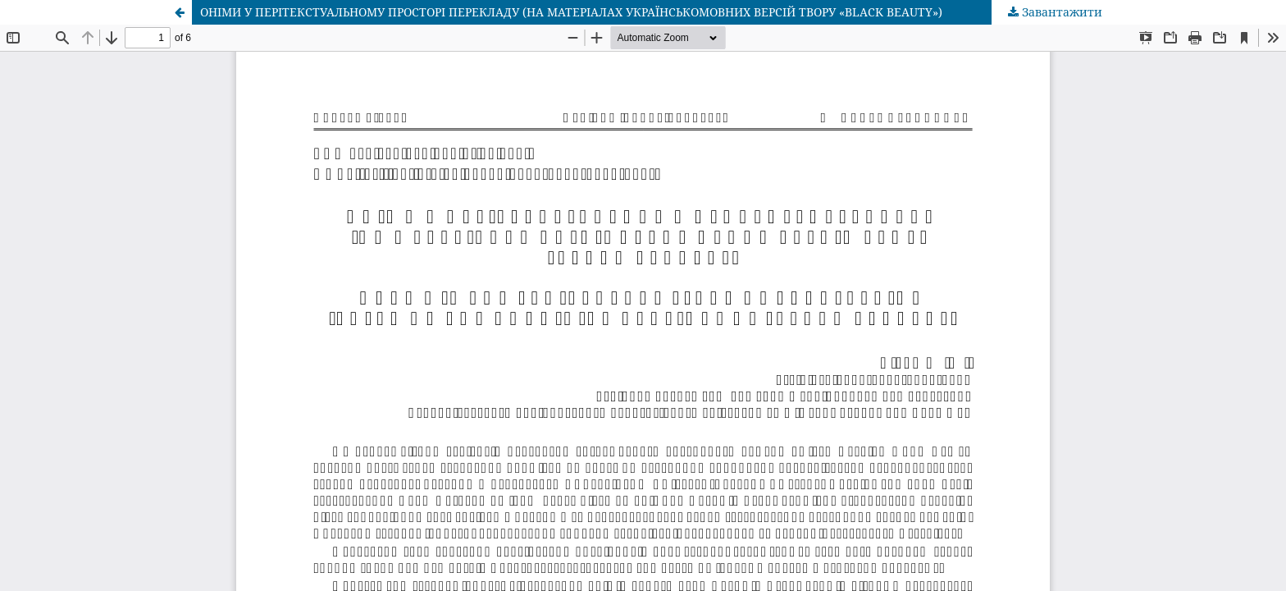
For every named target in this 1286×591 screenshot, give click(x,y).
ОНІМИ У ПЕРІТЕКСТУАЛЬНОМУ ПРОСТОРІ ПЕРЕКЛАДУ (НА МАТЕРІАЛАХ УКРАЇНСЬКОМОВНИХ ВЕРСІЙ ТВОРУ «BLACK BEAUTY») (571, 12)
